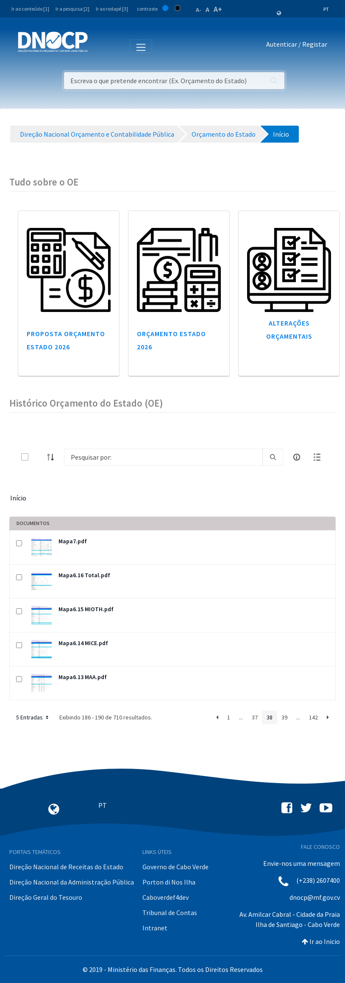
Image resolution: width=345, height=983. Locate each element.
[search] (273, 457)
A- (198, 10)
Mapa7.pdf (72, 541)
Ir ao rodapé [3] (112, 9)
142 (313, 717)
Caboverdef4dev (165, 897)
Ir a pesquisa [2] (72, 9)
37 (255, 717)
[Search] (163, 457)
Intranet (154, 928)
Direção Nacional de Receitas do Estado (66, 866)
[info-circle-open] (296, 457)
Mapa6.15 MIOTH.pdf (86, 609)
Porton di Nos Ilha (168, 882)
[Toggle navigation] (99, 46)
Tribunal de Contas (169, 912)
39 (284, 717)
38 (270, 717)
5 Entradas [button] (33, 717)
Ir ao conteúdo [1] (30, 9)
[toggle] (38, 457)
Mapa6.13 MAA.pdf (82, 677)
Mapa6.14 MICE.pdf (83, 643)
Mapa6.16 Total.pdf (84, 575)
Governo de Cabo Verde (175, 866)
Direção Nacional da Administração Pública (71, 882)
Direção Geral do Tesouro (45, 897)
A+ (218, 9)
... (241, 717)
